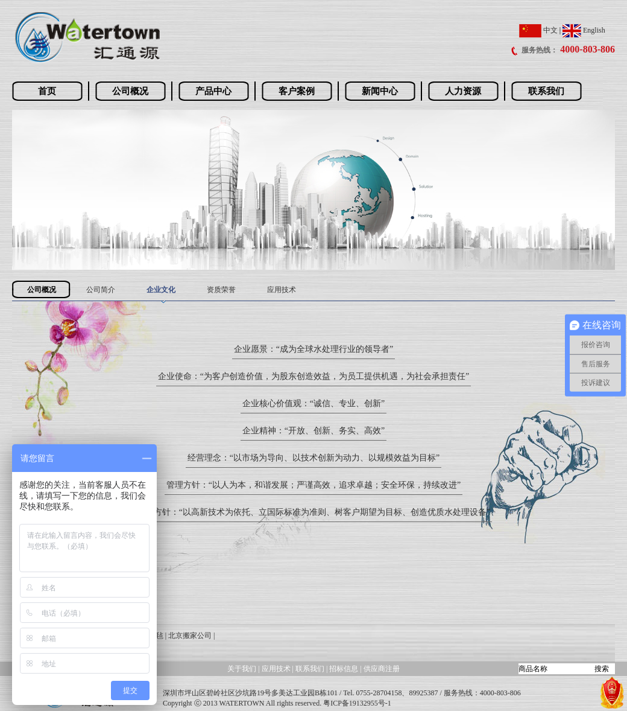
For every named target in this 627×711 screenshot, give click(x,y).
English (583, 30)
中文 (538, 30)
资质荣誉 (221, 289)
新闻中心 (380, 91)
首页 (47, 91)
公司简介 (100, 289)
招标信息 (344, 669)
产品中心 (213, 91)
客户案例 (297, 91)
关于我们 (241, 669)
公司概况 (130, 91)
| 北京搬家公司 (188, 635)
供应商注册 (382, 669)
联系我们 (546, 91)
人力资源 (463, 91)
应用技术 (281, 289)
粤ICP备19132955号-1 (357, 703)
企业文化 (161, 289)
